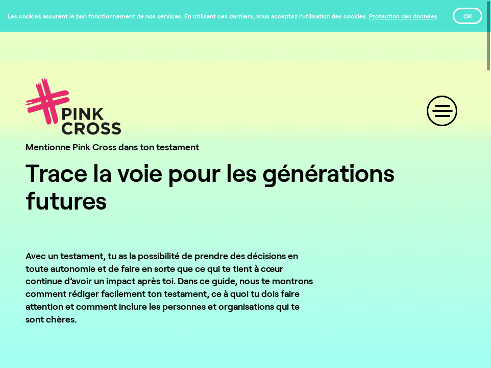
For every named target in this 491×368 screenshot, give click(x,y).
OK (467, 15)
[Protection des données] (403, 15)
